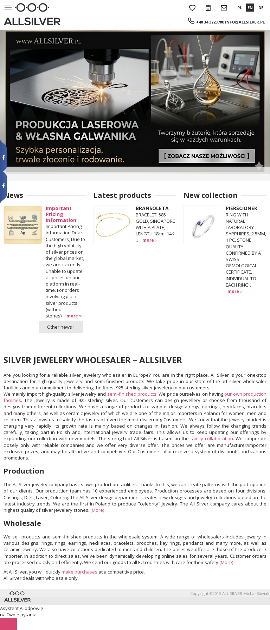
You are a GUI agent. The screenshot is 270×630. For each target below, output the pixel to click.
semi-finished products (131, 394)
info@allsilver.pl (245, 22)
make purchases (79, 572)
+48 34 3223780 (210, 22)
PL (239, 7)
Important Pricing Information (61, 214)
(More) (97, 510)
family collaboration (211, 438)
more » (74, 316)
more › (149, 240)
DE (260, 7)
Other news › (61, 327)
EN (250, 7)
